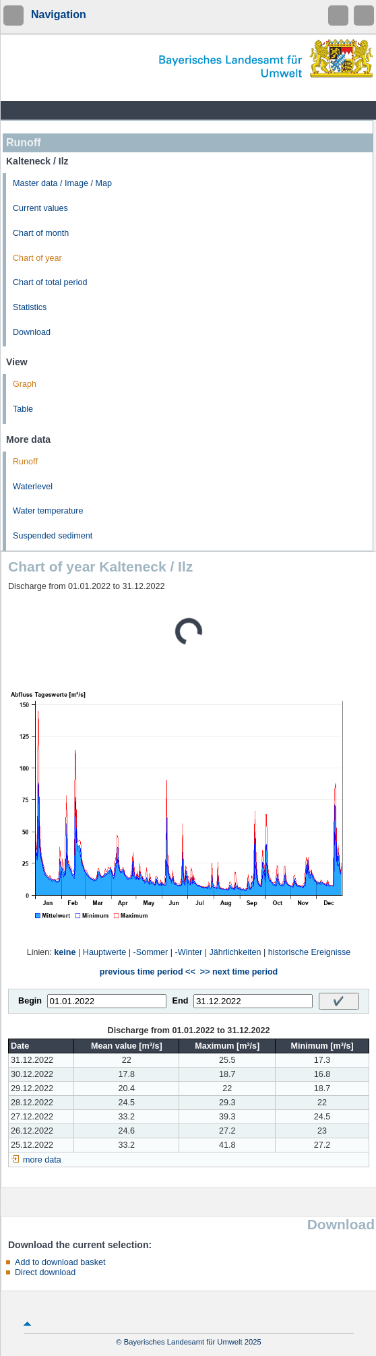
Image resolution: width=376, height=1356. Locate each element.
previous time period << (147, 972)
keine (64, 952)
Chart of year (37, 258)
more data (42, 1160)
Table (23, 409)
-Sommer (150, 952)
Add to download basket (60, 1262)
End (181, 1001)
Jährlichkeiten (235, 952)
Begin (30, 1001)
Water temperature (48, 511)
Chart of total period (50, 282)
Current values (40, 208)
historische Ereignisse (309, 952)
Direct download (45, 1272)
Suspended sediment (52, 536)
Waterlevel (33, 486)
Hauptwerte (104, 952)
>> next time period (239, 972)
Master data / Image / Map (62, 183)
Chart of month (41, 233)
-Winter (189, 952)
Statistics (29, 307)
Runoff (25, 461)
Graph (24, 384)
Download (32, 332)
